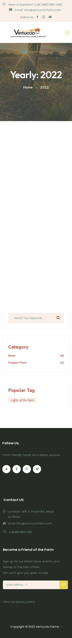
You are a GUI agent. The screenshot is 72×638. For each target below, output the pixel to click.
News (36, 355)
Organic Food (36, 362)
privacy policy (25, 602)
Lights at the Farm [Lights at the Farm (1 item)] (22, 400)
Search (58, 318)
